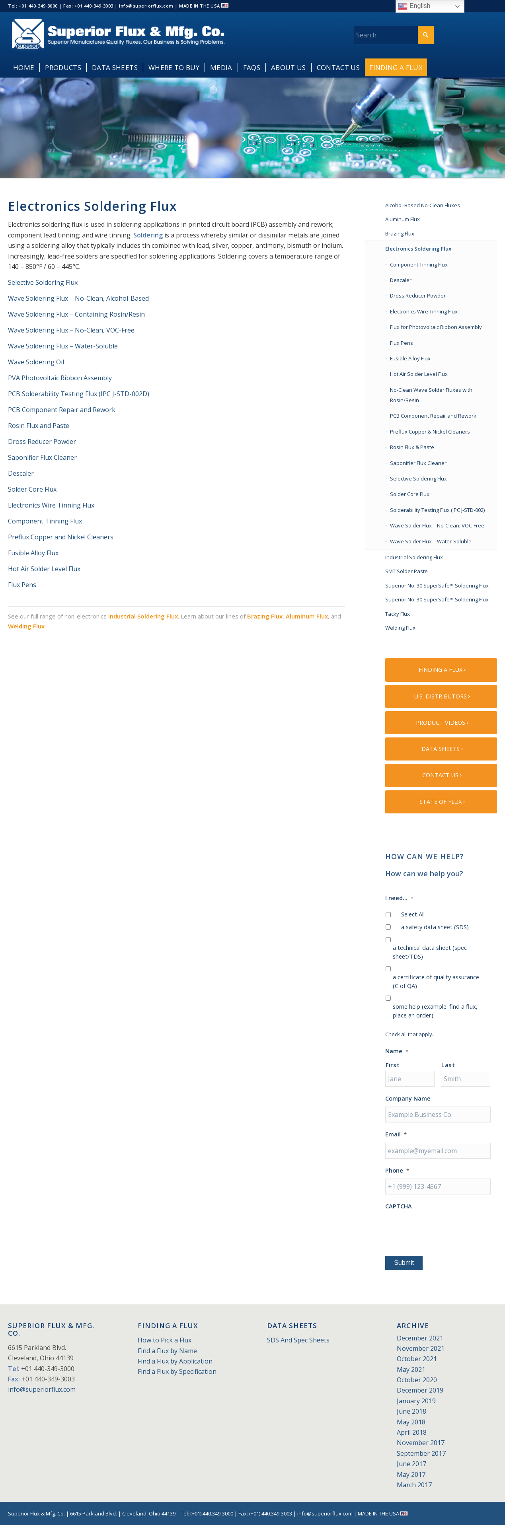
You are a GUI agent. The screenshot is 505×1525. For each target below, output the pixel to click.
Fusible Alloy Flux (33, 553)
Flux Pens (22, 584)
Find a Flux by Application (175, 1361)
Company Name (408, 1098)
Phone (397, 1170)
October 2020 (417, 1379)
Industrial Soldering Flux (143, 616)
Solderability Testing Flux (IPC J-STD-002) (437, 510)
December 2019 (420, 1390)
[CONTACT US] (441, 775)
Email (396, 1134)
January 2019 (416, 1401)
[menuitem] (23, 68)
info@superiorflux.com (42, 1389)
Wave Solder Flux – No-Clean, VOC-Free (437, 525)
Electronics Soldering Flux (418, 248)
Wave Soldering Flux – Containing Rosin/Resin (76, 314)
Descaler (21, 473)
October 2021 (417, 1358)
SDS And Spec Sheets (298, 1340)
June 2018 (411, 1411)
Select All (413, 914)
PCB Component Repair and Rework (61, 409)
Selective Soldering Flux (43, 282)
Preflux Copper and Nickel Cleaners (60, 537)
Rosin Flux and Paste (38, 425)
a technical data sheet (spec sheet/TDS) (430, 951)
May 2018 (411, 1422)
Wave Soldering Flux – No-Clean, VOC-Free (71, 330)
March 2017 (414, 1484)
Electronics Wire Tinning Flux (51, 505)
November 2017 (421, 1442)
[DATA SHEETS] (441, 749)
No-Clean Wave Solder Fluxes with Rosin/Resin (431, 395)
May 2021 (411, 1369)
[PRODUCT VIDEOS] (441, 722)
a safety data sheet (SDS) (435, 927)
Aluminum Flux (307, 616)
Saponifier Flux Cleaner (43, 457)
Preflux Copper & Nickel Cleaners (430, 431)
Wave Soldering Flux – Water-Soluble (63, 346)
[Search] (394, 35)
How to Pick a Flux (164, 1340)
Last (448, 1065)
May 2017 (411, 1474)
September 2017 (421, 1453)
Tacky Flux (397, 613)
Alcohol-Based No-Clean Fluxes (422, 205)
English (414, 6)
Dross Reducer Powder (42, 441)
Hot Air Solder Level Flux (44, 568)
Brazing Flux (265, 616)
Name (396, 1051)
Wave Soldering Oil (36, 362)
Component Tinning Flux (45, 521)
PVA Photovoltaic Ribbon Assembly (60, 377)
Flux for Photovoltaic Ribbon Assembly (436, 327)
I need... (399, 898)
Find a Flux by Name (167, 1350)
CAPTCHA (398, 1206)
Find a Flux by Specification (177, 1371)
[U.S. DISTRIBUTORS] (441, 696)
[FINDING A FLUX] (441, 669)
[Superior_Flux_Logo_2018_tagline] (118, 35)
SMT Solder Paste (406, 571)
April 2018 (412, 1432)
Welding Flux (26, 626)
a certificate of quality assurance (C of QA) (436, 981)
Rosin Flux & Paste (412, 447)
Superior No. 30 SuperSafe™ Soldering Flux (437, 585)
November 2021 (421, 1348)
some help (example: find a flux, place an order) (435, 1010)
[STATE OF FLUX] (441, 801)
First (393, 1065)
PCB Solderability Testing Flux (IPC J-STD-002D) (78, 393)
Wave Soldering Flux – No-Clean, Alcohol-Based (78, 298)
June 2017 (411, 1463)
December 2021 (420, 1338)
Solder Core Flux (32, 489)
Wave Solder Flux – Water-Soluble (431, 541)
